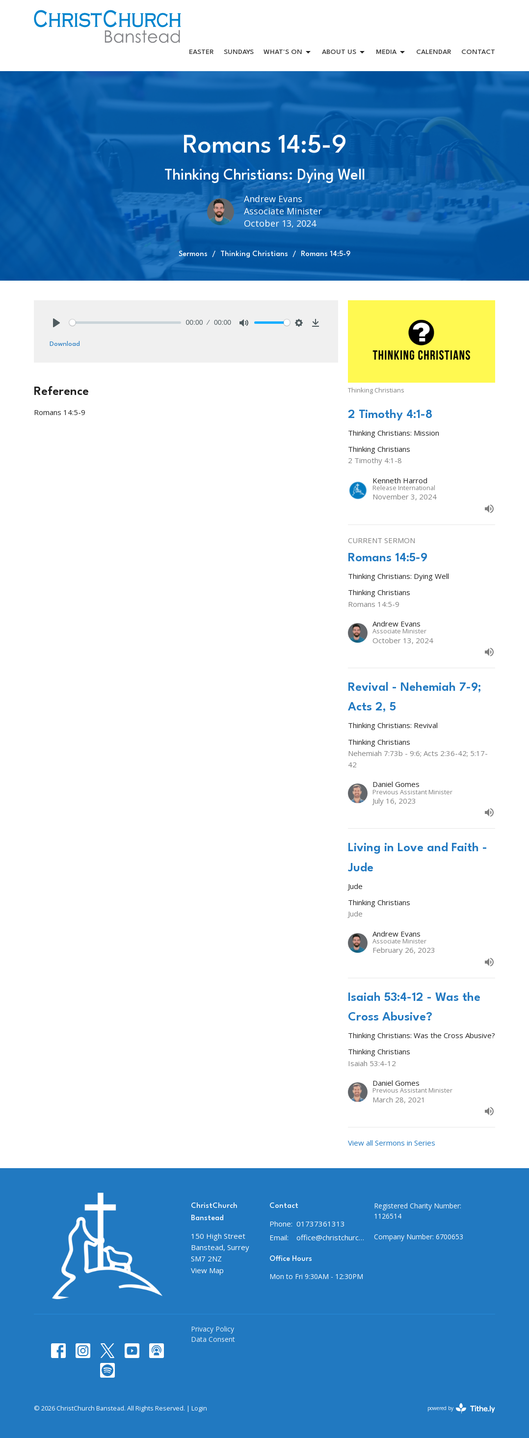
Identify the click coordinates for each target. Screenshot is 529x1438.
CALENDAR (433, 52)
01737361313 (320, 1224)
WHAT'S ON (288, 52)
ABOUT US (344, 52)
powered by (461, 1408)
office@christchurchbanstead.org (330, 1237)
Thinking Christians (254, 254)
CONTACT (478, 52)
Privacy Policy (212, 1328)
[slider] (125, 322)
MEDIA (391, 52)
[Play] (56, 323)
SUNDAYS (239, 52)
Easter (201, 52)
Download (65, 343)
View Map (207, 1270)
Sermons (193, 254)
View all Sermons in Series (391, 1143)
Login (199, 1408)
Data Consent (213, 1339)
